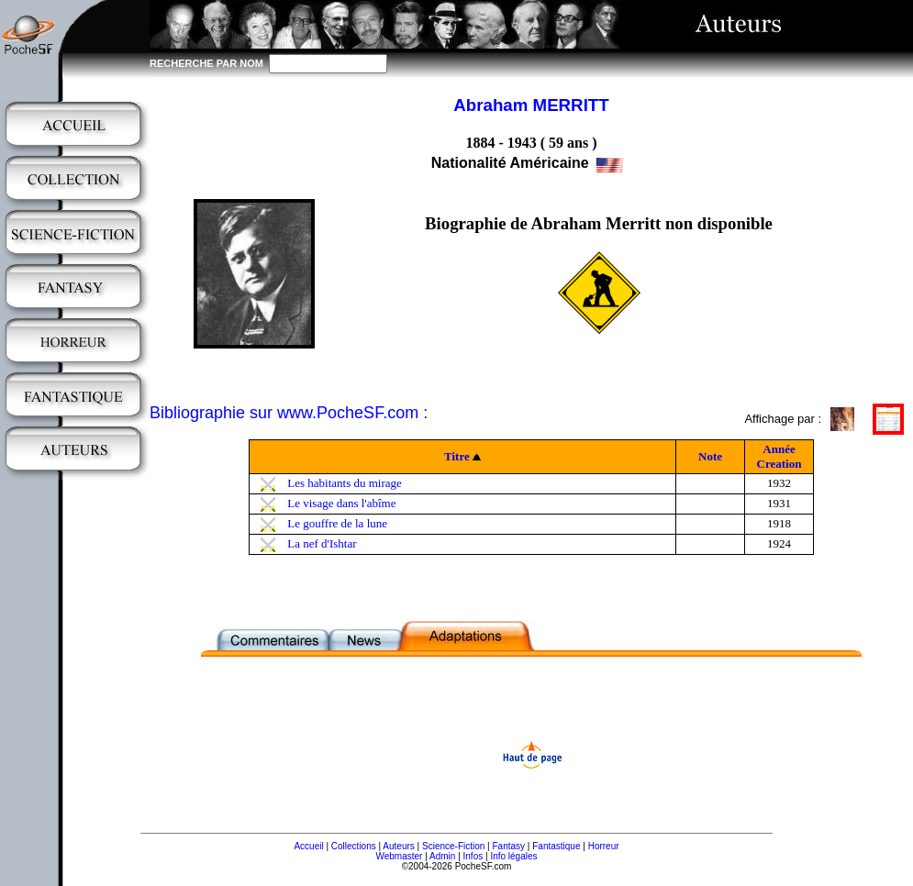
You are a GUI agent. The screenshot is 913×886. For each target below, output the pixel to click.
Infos (473, 856)
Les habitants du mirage (344, 483)
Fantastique (556, 846)
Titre (457, 456)
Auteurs (398, 846)
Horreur (603, 846)
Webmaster (398, 856)
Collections (353, 846)
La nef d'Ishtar (321, 543)
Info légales (513, 856)
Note (710, 456)
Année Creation (779, 456)
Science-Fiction (453, 846)
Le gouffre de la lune (337, 523)
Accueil (308, 846)
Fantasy (509, 846)
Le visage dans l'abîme (341, 503)
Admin (442, 856)
